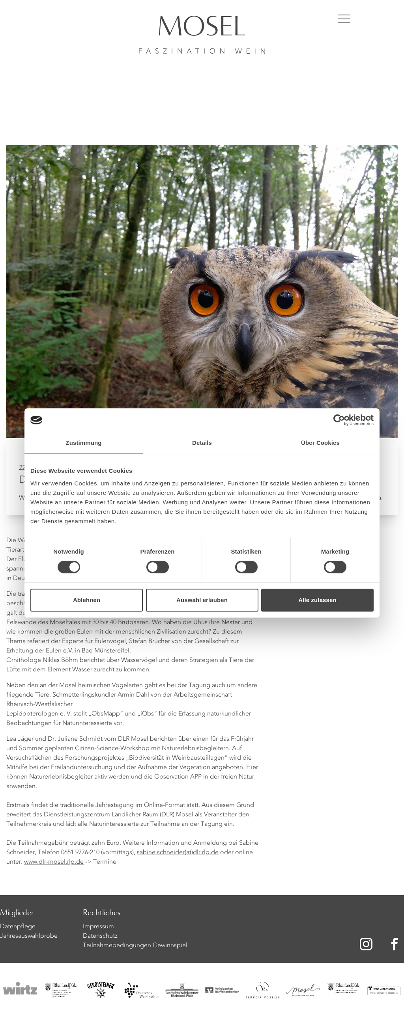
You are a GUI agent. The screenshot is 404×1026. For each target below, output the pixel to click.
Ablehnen (86, 600)
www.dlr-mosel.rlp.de (54, 862)
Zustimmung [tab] (84, 442)
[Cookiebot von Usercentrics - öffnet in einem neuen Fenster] (339, 420)
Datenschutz (100, 936)
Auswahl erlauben (202, 600)
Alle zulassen (317, 600)
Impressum (98, 927)
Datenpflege (18, 927)
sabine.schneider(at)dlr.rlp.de (178, 852)
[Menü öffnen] (344, 18)
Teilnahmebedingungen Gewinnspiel (135, 945)
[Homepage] (202, 27)
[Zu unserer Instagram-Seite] (366, 944)
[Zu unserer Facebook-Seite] (396, 944)
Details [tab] (202, 442)
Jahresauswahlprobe (29, 936)
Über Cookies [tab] (320, 442)
